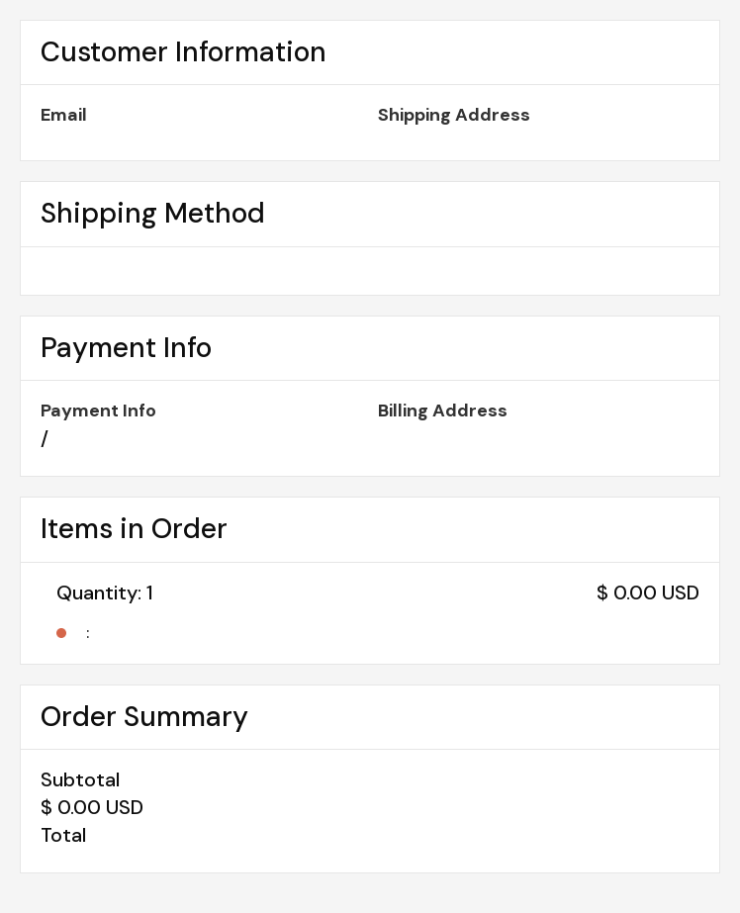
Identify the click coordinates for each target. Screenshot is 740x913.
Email (64, 115)
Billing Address (443, 410)
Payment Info (98, 410)
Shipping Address (454, 115)
